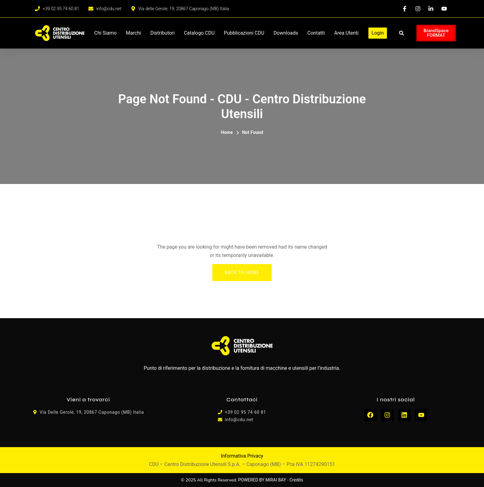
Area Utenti (346, 33)
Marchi (133, 33)
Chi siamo (105, 33)
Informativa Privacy (242, 456)
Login (377, 33)
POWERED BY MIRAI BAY (262, 479)
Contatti (316, 33)
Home (227, 132)
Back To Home (242, 272)
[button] (401, 33)
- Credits (295, 479)
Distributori (162, 33)
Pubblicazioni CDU (244, 33)
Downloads (286, 33)
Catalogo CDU (199, 33)
